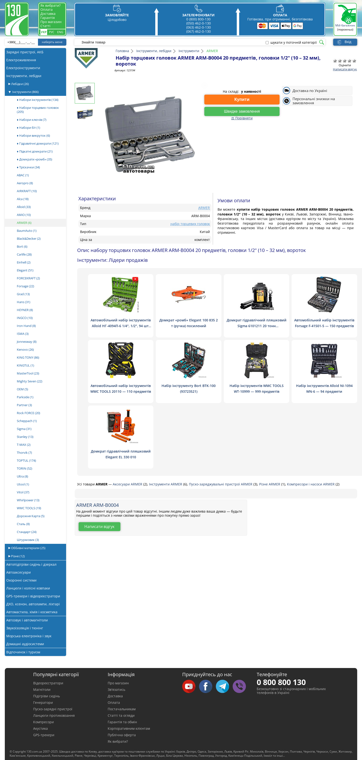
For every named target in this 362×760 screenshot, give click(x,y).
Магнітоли (41, 689)
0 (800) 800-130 (198, 19)
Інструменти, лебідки (23, 76)
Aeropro (25, 183)
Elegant (25, 270)
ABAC (23, 175)
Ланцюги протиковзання (54, 715)
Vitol (23, 492)
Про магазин (51, 21)
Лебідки (19, 84)
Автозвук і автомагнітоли (27, 620)
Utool (23, 484)
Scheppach (27, 421)
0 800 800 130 (281, 682)
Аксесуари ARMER (128, 484)
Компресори (43, 722)
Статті (45, 26)
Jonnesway (27, 341)
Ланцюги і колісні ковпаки (28, 588)
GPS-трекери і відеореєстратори (33, 596)
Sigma (24, 429)
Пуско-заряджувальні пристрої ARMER (221, 484)
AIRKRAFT (27, 191)
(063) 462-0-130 (198, 27)
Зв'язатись (116, 689)
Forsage (25, 286)
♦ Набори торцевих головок (38, 109)
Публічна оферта (122, 735)
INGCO (25, 318)
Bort (22, 246)
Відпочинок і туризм (23, 652)
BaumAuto (27, 230)
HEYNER (25, 310)
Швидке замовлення (242, 111)
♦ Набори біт (28, 127)
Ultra (22, 476)
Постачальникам (122, 709)
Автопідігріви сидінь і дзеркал (31, 564)
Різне (17, 556)
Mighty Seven (29, 381)
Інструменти (25, 92)
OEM (22, 389)
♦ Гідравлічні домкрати (38, 143)
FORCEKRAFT (28, 278)
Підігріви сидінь (46, 696)
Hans (23, 302)
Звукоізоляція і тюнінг (24, 628)
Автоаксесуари (18, 572)
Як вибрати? (50, 5)
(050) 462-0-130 (198, 23)
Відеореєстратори (48, 683)
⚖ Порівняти (242, 118)
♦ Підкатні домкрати (35, 151)
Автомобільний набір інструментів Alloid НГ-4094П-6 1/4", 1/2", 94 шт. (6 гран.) (121, 326)
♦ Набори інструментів (37, 100)
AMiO (24, 215)
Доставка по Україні (310, 91)
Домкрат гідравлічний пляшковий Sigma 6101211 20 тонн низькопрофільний (256, 326)
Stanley (25, 437)
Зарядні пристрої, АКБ (25, 52)
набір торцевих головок (190, 223)
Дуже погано (335, 60)
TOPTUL (26, 460)
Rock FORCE (28, 413)
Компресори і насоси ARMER (311, 484)
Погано (339, 60)
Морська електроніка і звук (28, 636)
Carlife (24, 254)
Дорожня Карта (30, 516)
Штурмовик (28, 540)
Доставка (48, 13)
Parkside (25, 397)
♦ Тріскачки (28, 167)
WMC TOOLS (29, 508)
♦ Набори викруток (33, 135)
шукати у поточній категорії (293, 42)
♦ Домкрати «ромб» (34, 159)
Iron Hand (26, 326)
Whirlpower (28, 500)
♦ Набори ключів (31, 119)
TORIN (24, 468)
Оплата (46, 9)
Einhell (24, 262)
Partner (24, 405)
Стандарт (27, 532)
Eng (60, 32)
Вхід (348, 42)
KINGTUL (25, 365)
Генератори (43, 702)
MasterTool (28, 373)
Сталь (23, 524)
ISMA (23, 333)
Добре (349, 60)
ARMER (24, 223)
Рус (51, 32)
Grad (23, 294)
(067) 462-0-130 (198, 31)
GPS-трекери (43, 735)
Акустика (40, 728)
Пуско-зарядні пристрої (52, 709)
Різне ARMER (270, 484)
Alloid (24, 207)
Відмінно (354, 60)
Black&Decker (29, 238)
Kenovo (25, 349)
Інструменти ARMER (166, 484)
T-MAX (24, 444)
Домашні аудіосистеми (25, 644)
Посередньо (344, 60)
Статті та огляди (121, 715)
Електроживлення (21, 60)
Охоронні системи (21, 580)
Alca (23, 199)
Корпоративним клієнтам (129, 728)
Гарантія (47, 17)
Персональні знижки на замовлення (314, 101)
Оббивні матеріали (27, 548)
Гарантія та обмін (122, 722)
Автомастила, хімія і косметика (31, 612)
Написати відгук (345, 69)
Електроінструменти (23, 68)
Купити (242, 99)
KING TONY (28, 357)
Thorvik (24, 452)
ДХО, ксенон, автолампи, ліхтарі (33, 604)
